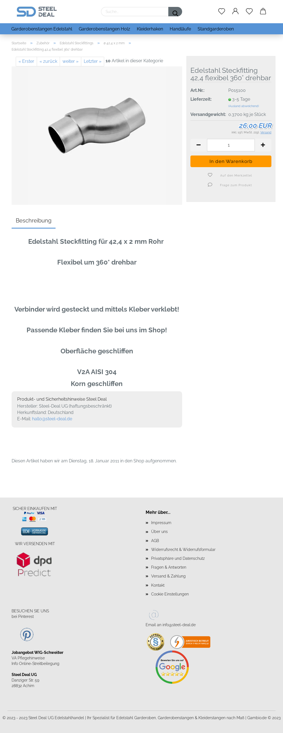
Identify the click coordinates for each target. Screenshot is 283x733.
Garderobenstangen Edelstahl (41, 29)
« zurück (48, 61)
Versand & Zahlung (168, 576)
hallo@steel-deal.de (52, 418)
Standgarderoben (216, 29)
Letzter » (92, 61)
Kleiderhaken (150, 29)
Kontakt (157, 585)
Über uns (159, 531)
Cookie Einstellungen (170, 594)
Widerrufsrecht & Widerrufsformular (183, 549)
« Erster (26, 61)
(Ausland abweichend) (243, 106)
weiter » (70, 61)
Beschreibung (33, 220)
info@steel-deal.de (179, 625)
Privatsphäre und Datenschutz (178, 558)
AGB (155, 540)
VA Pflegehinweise (28, 658)
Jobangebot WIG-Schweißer (37, 652)
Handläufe (180, 29)
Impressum (161, 522)
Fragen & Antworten (168, 567)
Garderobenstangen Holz (104, 29)
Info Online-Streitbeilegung (35, 663)
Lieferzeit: (201, 99)
